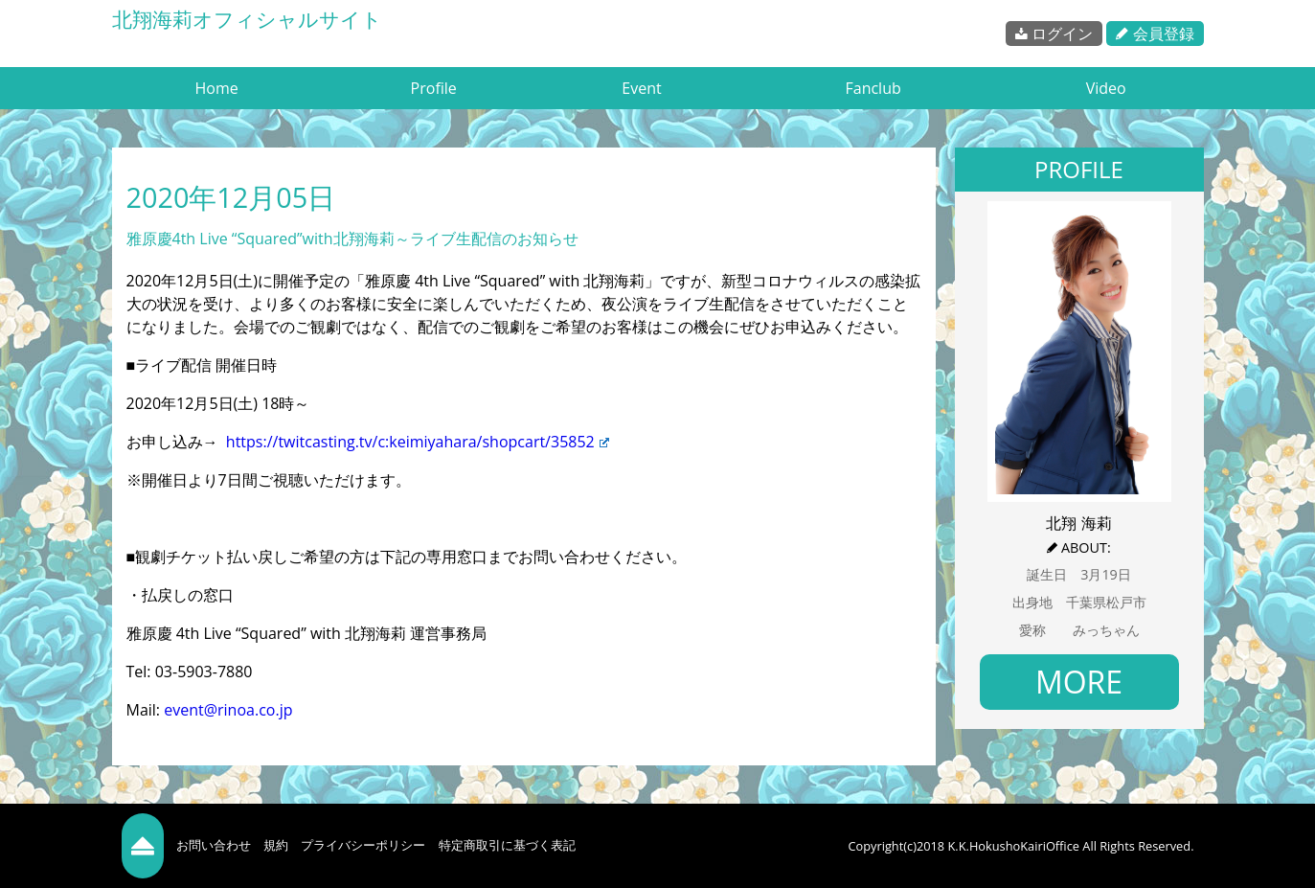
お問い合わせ (213, 845)
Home (216, 88)
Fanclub (872, 88)
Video (1106, 88)
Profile (434, 88)
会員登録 (1154, 33)
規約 (275, 845)
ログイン (1054, 33)
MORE (1078, 681)
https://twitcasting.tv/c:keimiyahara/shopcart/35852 (417, 441)
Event (641, 88)
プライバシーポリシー (363, 845)
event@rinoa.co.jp (228, 709)
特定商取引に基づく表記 (507, 845)
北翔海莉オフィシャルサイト (247, 19)
